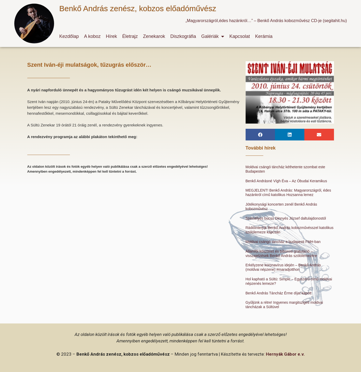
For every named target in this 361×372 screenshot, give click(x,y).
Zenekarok (154, 36)
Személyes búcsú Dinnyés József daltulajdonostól (286, 218)
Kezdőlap (69, 36)
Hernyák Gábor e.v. (285, 354)
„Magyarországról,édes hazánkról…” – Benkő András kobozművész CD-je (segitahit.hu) (266, 20)
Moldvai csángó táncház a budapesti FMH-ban (283, 242)
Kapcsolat (239, 36)
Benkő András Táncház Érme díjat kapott (279, 293)
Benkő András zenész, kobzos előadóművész (137, 8)
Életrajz (130, 36)
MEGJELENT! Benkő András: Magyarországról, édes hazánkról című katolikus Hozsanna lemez (288, 192)
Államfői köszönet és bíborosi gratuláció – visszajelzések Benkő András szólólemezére (281, 253)
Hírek (111, 36)
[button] (260, 134)
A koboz (92, 36)
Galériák (212, 36)
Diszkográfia (183, 36)
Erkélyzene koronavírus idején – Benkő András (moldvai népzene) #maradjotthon (283, 267)
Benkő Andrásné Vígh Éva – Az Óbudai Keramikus (286, 181)
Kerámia (263, 36)
